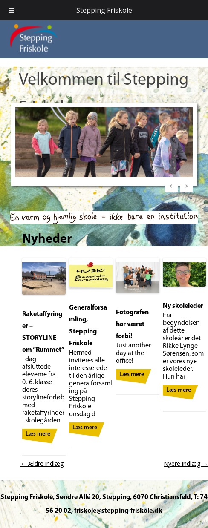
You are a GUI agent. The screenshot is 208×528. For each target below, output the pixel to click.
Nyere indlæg (186, 463)
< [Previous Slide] (171, 186)
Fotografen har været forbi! (132, 324)
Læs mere (38, 434)
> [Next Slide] (186, 186)
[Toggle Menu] (11, 10)
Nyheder (47, 239)
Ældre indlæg (42, 463)
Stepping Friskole (104, 10)
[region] (104, 144)
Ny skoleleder (183, 306)
